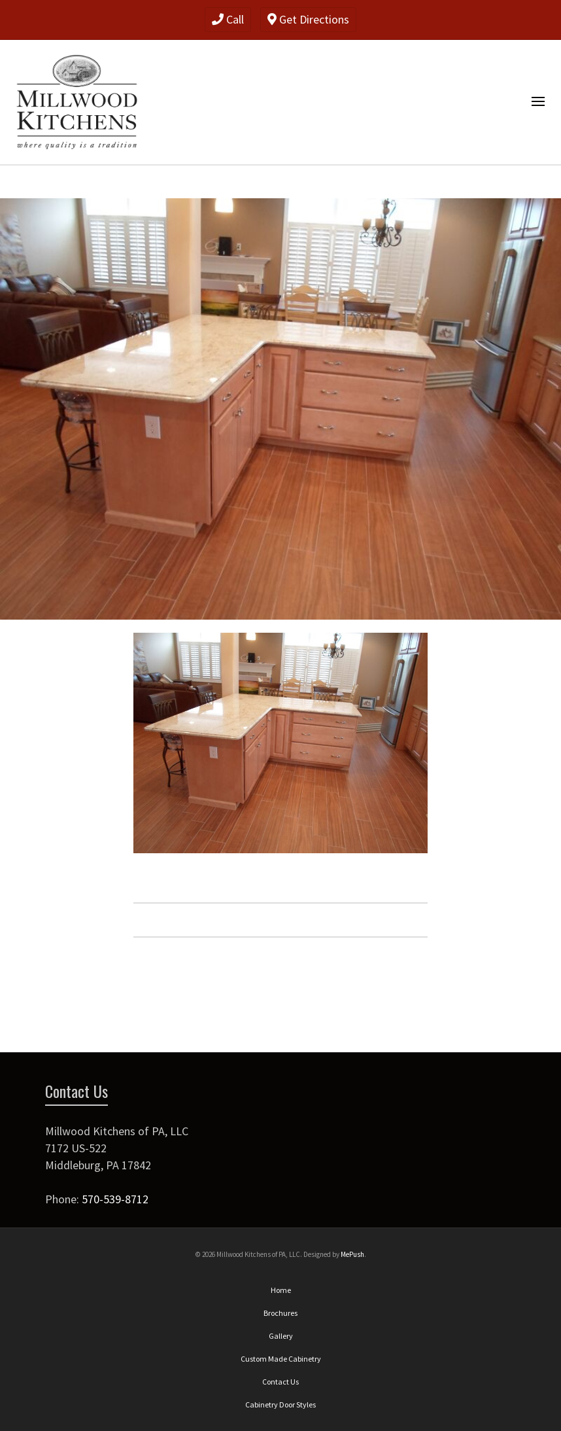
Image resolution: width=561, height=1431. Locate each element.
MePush (352, 1254)
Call (228, 19)
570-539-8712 (115, 1199)
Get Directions (308, 19)
